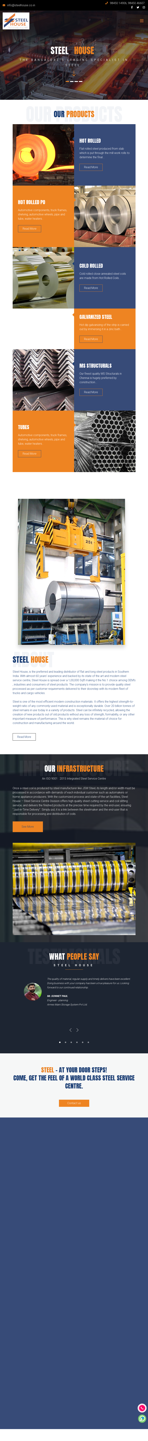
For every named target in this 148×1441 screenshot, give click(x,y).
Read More (91, 167)
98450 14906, (119, 3)
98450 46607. (136, 3)
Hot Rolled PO (31, 202)
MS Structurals (95, 365)
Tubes (23, 427)
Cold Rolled (91, 265)
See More (28, 826)
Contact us (74, 1103)
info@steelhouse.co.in (21, 5)
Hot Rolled (90, 140)
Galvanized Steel (95, 316)
